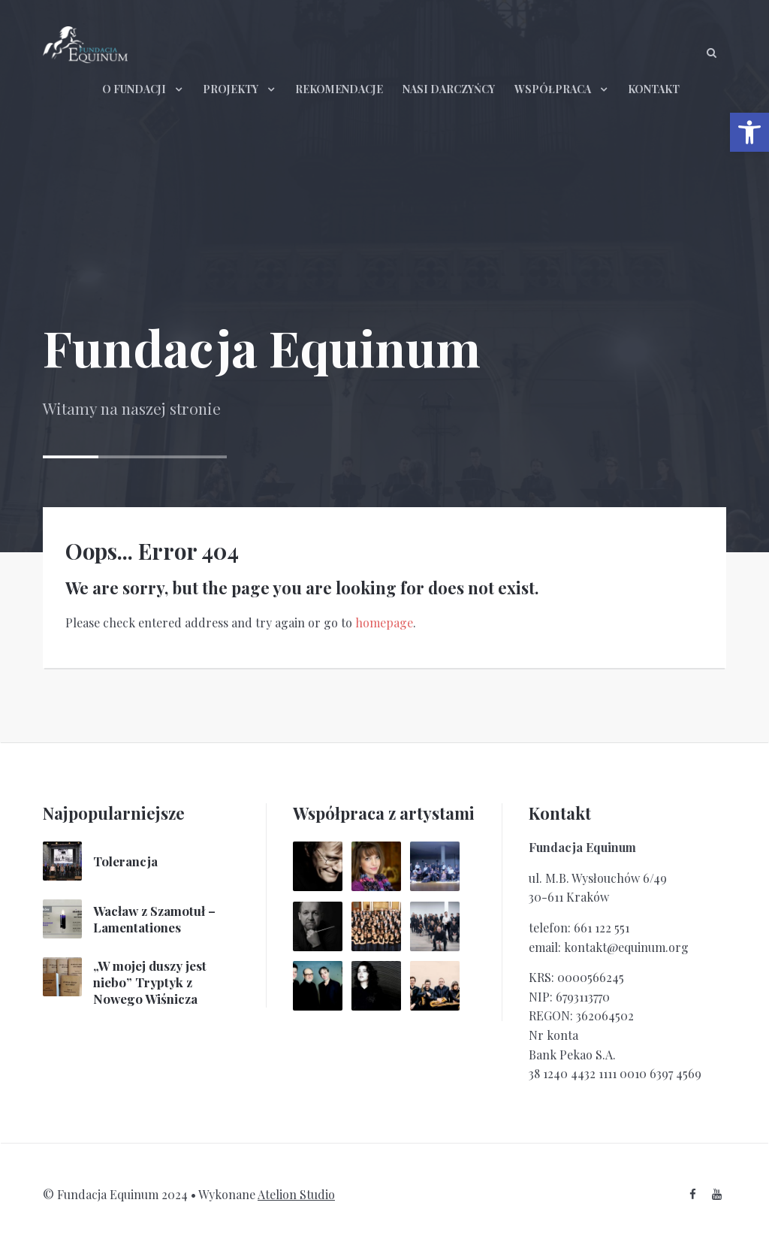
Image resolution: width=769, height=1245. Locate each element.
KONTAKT (654, 89)
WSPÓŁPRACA (552, 89)
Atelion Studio (296, 1194)
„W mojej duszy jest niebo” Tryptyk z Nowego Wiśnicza (150, 982)
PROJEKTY (230, 89)
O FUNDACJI (134, 89)
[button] (749, 132)
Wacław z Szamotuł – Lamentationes (154, 918)
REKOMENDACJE (339, 89)
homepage (384, 622)
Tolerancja (125, 861)
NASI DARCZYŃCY (449, 89)
